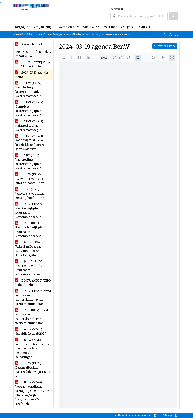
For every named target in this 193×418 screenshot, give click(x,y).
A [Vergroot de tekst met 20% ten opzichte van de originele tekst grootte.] (170, 34)
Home (39, 34)
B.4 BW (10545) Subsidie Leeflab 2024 (30, 331)
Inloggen (169, 415)
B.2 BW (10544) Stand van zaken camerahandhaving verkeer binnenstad (33, 297)
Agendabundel (28, 44)
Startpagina (21, 27)
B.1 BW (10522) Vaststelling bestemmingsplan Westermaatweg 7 (28, 89)
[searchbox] (139, 16)
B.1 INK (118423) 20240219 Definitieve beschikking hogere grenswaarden (30, 142)
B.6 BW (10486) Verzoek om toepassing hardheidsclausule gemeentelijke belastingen (32, 348)
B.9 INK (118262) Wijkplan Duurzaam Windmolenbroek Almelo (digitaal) (29, 248)
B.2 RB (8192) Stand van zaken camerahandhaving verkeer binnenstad (31, 316)
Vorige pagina (165, 46)
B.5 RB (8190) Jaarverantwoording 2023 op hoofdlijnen (29, 193)
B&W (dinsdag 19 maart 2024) (82, 34)
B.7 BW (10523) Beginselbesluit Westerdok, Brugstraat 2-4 (33, 369)
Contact (144, 27)
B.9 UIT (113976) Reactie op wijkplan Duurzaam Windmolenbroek (29, 268)
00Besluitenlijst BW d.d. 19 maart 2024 (32, 64)
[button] (173, 16)
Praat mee (110, 27)
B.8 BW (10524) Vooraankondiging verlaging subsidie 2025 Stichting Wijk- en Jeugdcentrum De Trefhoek (32, 392)
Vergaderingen (44, 27)
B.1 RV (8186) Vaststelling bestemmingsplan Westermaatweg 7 (28, 161)
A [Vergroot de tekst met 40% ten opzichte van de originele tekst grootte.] (176, 34)
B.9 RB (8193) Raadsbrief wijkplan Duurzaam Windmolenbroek (29, 229)
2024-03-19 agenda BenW (31, 75)
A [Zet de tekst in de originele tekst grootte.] (164, 34)
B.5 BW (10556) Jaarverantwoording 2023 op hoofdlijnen (29, 179)
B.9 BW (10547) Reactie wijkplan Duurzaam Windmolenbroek (28, 210)
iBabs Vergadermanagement (136, 415)
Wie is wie (89, 27)
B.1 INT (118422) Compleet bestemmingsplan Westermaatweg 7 (29, 108)
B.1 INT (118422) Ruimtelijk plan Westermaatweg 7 (29, 126)
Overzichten (67, 27)
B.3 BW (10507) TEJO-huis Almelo (33, 283)
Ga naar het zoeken (0, 2)
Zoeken (115, 9)
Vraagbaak (128, 27)
